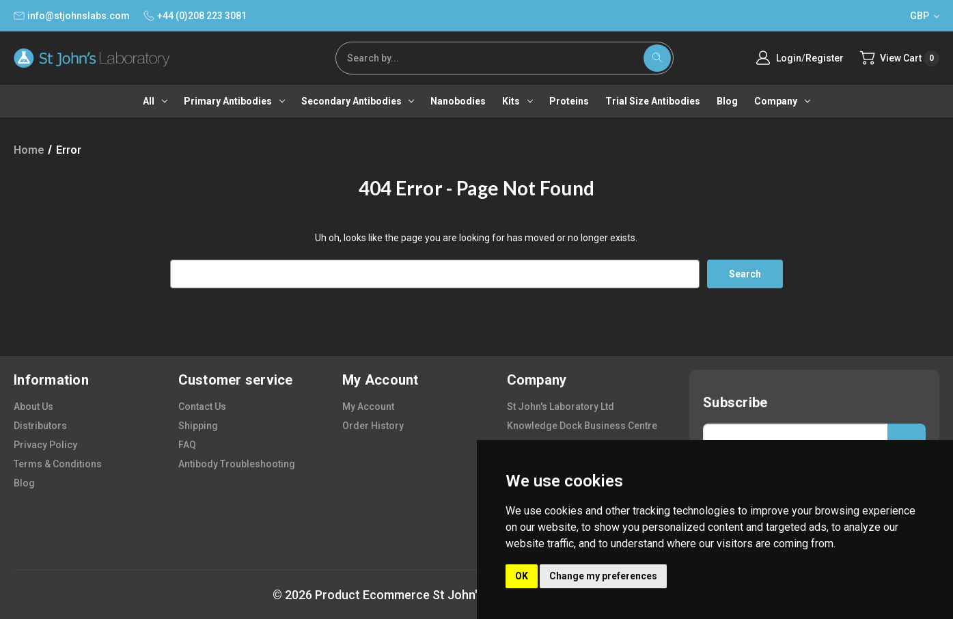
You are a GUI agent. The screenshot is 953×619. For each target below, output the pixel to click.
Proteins (569, 101)
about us (33, 406)
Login (788, 58)
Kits (517, 101)
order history (373, 425)
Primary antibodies (234, 101)
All (155, 101)
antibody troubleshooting (236, 463)
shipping (198, 425)
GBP (924, 15)
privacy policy (45, 444)
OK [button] (521, 575)
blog (24, 483)
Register (824, 58)
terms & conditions (58, 463)
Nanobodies (458, 101)
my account (368, 406)
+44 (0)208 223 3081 (195, 15)
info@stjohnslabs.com (72, 15)
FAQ (187, 444)
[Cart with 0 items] (899, 58)
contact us (202, 406)
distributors (40, 425)
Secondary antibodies (358, 101)
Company (782, 101)
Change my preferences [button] (603, 575)
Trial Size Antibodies (652, 101)
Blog (727, 101)
